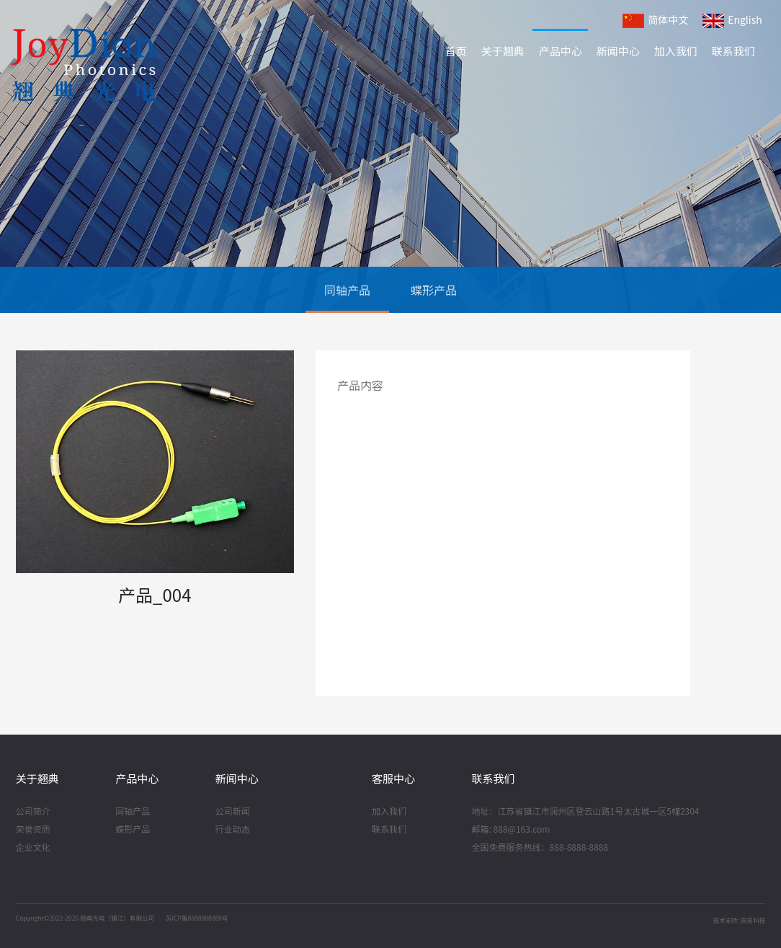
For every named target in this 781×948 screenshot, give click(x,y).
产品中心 (560, 50)
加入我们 (675, 50)
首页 (456, 50)
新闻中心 (618, 50)
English (732, 20)
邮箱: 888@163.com (511, 829)
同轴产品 (347, 289)
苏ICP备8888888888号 (197, 917)
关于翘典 (503, 50)
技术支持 (725, 920)
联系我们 (733, 50)
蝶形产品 (434, 289)
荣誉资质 (33, 829)
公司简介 (33, 811)
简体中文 (655, 20)
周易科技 (753, 920)
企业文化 (33, 847)
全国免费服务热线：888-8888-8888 (540, 847)
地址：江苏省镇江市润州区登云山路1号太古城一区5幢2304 (586, 811)
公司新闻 (232, 811)
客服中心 (393, 778)
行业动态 (232, 829)
